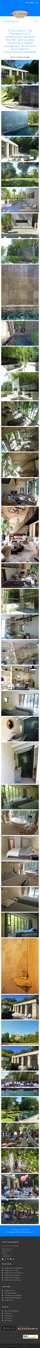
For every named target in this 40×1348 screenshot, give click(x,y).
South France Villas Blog (11, 1311)
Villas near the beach (10, 1293)
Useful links (8, 1313)
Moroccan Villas (9, 1300)
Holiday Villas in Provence (12, 1277)
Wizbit (27, 1346)
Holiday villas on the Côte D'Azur (14, 1273)
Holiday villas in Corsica (11, 1270)
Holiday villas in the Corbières (13, 1280)
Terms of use (8, 1318)
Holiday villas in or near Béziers (13, 1268)
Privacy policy (9, 1315)
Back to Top (8, 1328)
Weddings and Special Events (13, 1298)
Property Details (23, 57)
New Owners (8, 1320)
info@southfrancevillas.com (20, 1232)
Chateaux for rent (10, 1290)
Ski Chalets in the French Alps (13, 1295)
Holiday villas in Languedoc (12, 1275)
